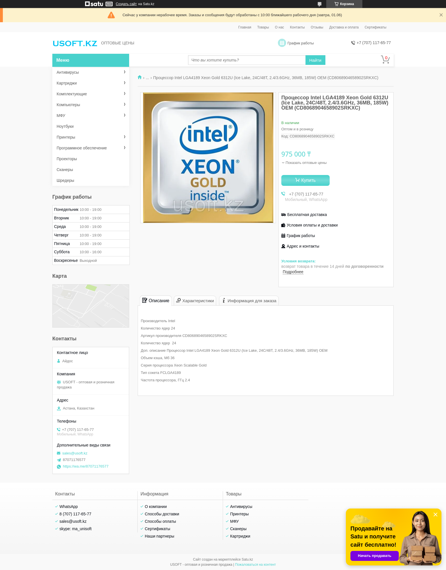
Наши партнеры (159, 536)
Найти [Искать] (315, 60)
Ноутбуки (65, 126)
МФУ (61, 115)
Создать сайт (126, 4)
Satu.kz (247, 559)
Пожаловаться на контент (255, 565)
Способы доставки (162, 514)
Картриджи (67, 83)
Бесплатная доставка (307, 214)
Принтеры (66, 137)
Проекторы (67, 159)
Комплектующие (72, 94)
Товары (263, 27)
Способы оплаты (160, 521)
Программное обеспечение (82, 148)
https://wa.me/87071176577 (85, 466)
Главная (244, 27)
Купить (308, 180)
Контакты (297, 27)
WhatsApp (68, 506)
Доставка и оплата (344, 27)
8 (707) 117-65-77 (75, 514)
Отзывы (317, 27)
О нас (279, 27)
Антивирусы (68, 72)
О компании (156, 506)
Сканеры (65, 169)
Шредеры (65, 180)
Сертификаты (376, 27)
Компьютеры (68, 104)
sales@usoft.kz (74, 453)
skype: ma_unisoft (75, 528)
